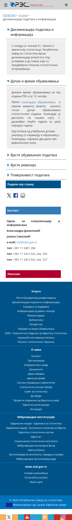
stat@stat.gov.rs (27, 242)
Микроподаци (36, 315)
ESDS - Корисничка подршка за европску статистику (36, 333)
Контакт (36, 356)
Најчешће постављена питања (36, 337)
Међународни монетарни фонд (36, 445)
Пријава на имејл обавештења (36, 328)
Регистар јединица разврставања (36, 297)
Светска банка (36, 450)
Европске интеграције (36, 404)
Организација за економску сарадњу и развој (36, 454)
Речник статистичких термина (36, 342)
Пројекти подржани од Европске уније (36, 400)
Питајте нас (36, 324)
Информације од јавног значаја (36, 311)
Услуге (23, 15)
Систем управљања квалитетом (36, 382)
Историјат (36, 409)
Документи (36, 369)
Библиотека (36, 320)
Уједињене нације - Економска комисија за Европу (36, 428)
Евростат (36, 436)
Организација (36, 360)
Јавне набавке (36, 373)
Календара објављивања (39, 102)
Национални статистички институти (36, 441)
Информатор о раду (36, 365)
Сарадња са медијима (36, 306)
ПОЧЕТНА (9, 15)
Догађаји (36, 396)
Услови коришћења (36, 473)
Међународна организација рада (36, 459)
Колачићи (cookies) (36, 477)
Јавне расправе (36, 378)
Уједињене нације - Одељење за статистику (36, 423)
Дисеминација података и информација (36, 302)
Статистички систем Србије (36, 387)
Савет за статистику (36, 391)
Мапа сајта (36, 482)
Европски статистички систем (36, 432)
